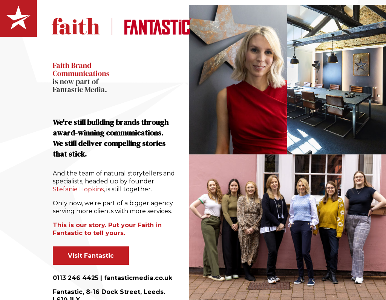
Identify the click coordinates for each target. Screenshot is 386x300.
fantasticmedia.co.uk (138, 278)
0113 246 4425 (75, 278)
